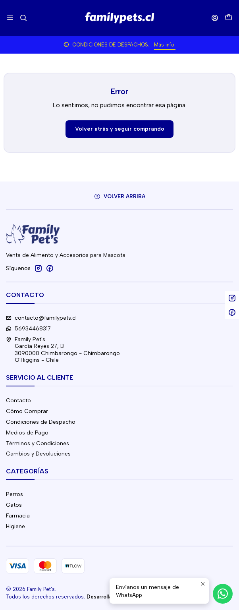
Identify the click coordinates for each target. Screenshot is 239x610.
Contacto (18, 400)
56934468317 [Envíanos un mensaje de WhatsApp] (28, 328)
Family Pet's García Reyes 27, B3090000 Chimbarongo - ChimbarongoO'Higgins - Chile (63, 350)
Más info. (164, 45)
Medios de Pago (27, 432)
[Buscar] (23, 18)
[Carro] (228, 18)
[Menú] (10, 18)
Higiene (15, 526)
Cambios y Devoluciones (38, 453)
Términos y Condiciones (37, 443)
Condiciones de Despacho (40, 422)
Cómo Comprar (27, 411)
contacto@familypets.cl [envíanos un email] (41, 318)
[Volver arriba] (119, 196)
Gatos (14, 505)
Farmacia (18, 515)
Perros (14, 494)
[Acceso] (215, 18)
